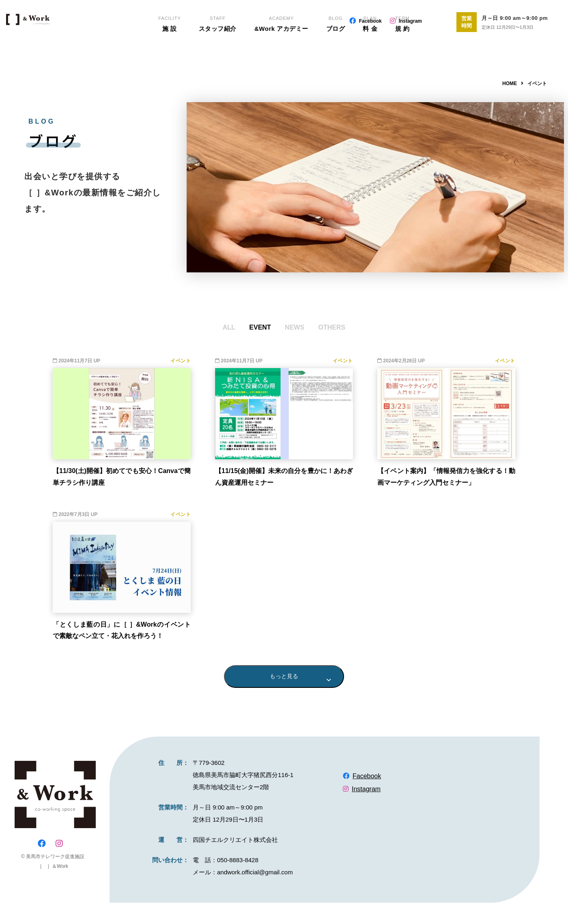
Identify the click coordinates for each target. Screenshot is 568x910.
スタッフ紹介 (217, 49)
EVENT (260, 327)
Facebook (370, 21)
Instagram (410, 21)
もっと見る (284, 680)
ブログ (335, 49)
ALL (229, 327)
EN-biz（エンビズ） (58, 36)
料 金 (370, 49)
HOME (509, 83)
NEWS (294, 327)
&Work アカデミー (281, 49)
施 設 (169, 49)
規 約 (403, 49)
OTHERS (332, 327)
